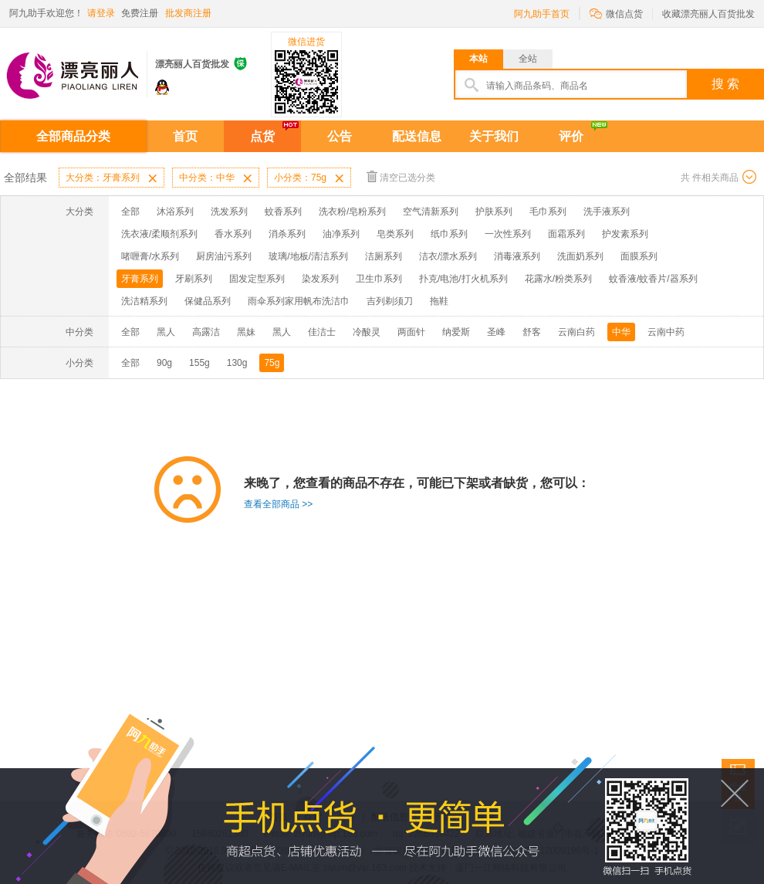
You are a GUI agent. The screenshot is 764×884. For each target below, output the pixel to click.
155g (199, 362)
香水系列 (233, 234)
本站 (478, 58)
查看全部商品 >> (278, 504)
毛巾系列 (547, 211)
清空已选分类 (401, 176)
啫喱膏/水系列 (150, 256)
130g (237, 362)
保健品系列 (207, 301)
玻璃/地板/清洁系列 (308, 256)
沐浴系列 (175, 211)
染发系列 (320, 278)
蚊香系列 (283, 211)
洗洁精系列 (144, 301)
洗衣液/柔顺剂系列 (159, 234)
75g (271, 362)
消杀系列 (287, 234)
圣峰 (496, 332)
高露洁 (206, 332)
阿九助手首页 (542, 13)
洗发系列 (229, 211)
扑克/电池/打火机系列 (463, 278)
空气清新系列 (430, 211)
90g (164, 362)
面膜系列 (639, 256)
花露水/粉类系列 (558, 278)
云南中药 (666, 332)
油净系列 (341, 234)
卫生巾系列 (379, 278)
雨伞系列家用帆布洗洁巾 (299, 301)
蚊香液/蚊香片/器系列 (653, 278)
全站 (528, 58)
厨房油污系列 (224, 256)
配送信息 (416, 136)
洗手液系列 (606, 211)
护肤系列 (493, 211)
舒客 (531, 332)
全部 (130, 211)
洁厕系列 (383, 256)
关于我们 (494, 136)
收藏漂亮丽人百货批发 (708, 13)
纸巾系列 (449, 234)
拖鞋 (439, 301)
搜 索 (725, 83)
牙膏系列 (139, 278)
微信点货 (616, 12)
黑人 (166, 332)
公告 (339, 136)
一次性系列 (508, 234)
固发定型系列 (257, 278)
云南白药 (576, 332)
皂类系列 (395, 234)
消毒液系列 (517, 256)
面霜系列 (566, 234)
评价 (571, 136)
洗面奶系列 (580, 256)
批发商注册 (188, 13)
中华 (621, 332)
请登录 (101, 13)
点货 (262, 136)
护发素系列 (625, 234)
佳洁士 (322, 332)
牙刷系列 (193, 278)
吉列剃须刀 (390, 301)
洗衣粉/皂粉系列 (352, 211)
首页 (185, 136)
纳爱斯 (456, 332)
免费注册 (139, 13)
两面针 (411, 332)
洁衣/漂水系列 (448, 256)
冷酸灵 (366, 332)
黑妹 (246, 332)
